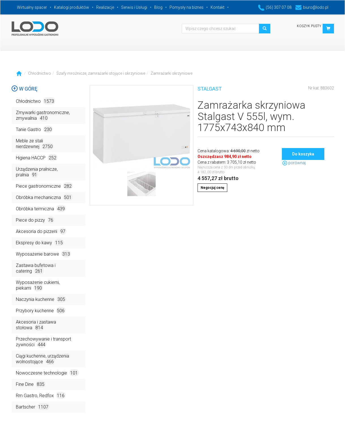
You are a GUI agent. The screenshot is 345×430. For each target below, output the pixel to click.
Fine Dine (31, 384)
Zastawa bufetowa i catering (35, 268)
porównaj (294, 163)
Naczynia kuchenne (41, 299)
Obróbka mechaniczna (44, 197)
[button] (328, 28)
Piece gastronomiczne (44, 185)
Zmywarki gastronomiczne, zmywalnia (43, 115)
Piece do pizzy (35, 219)
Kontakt (217, 7)
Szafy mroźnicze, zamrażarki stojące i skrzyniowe (100, 73)
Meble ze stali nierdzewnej (35, 144)
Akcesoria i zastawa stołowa (36, 325)
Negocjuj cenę (212, 188)
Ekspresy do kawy (40, 242)
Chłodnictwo (39, 73)
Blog (158, 7)
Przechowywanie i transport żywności (43, 342)
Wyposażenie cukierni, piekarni (38, 285)
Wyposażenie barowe (43, 253)
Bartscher (33, 406)
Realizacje (105, 7)
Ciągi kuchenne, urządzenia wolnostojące (42, 359)
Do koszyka (303, 154)
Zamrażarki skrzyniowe (171, 73)
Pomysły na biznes (186, 7)
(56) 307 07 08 (275, 7)
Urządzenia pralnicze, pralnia (37, 172)
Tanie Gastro (34, 129)
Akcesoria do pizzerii (41, 231)
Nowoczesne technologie (47, 372)
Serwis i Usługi (134, 7)
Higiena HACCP (36, 157)
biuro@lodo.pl (311, 7)
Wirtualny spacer (32, 7)
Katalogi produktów (71, 7)
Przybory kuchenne (41, 310)
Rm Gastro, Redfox (41, 395)
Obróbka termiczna (41, 208)
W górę (24, 89)
